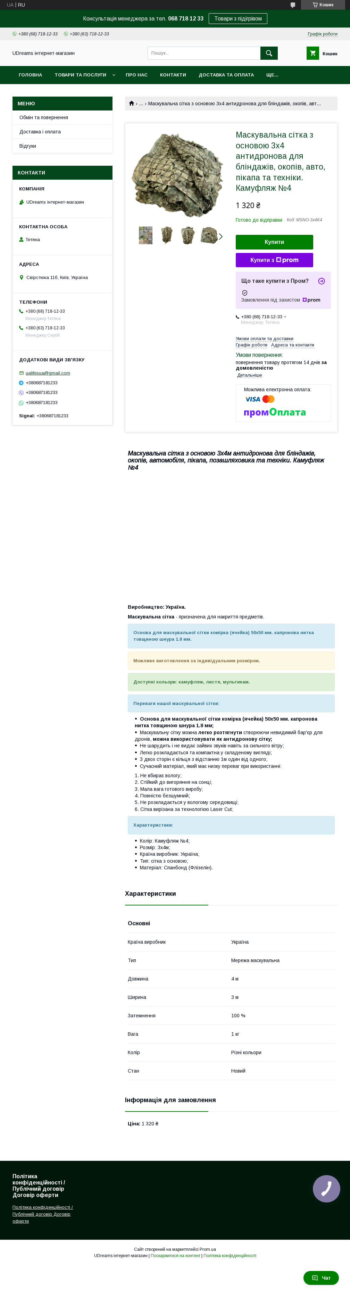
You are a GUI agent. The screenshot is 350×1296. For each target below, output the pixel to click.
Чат (321, 1278)
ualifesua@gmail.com (48, 373)
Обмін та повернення (43, 117)
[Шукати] (269, 53)
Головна (30, 74)
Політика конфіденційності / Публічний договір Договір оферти (42, 1214)
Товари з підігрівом (238, 19)
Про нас (137, 74)
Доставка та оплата (226, 74)
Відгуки (27, 146)
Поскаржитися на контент (175, 1255)
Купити (274, 242)
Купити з (274, 260)
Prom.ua (208, 1249)
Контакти (173, 74)
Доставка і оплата (40, 131)
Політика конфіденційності (229, 1255)
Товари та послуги (80, 74)
